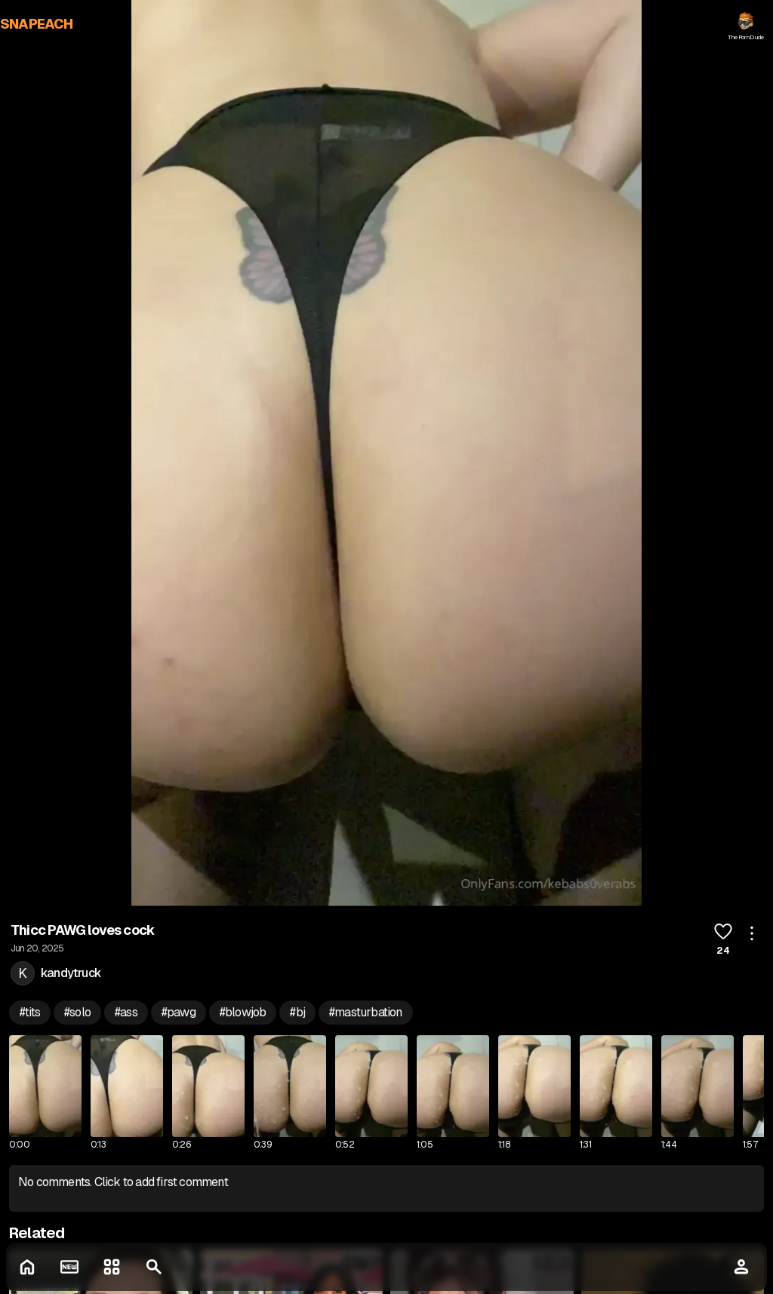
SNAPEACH (36, 24)
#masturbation (365, 1012)
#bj (297, 1012)
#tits (30, 1012)
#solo (77, 1012)
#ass (126, 1012)
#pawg (179, 1012)
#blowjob (243, 1012)
